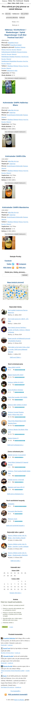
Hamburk (26, 115)
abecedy (8, 13)
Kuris (5, 676)
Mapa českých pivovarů (15, 282)
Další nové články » (15, 357)
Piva (14, 1)
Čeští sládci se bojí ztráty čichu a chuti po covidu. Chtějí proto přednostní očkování (19, 349)
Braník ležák (4, 663)
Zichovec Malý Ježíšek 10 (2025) (17, 405)
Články (10, 1)
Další (17, 3)
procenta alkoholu (12, 17)
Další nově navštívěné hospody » (15, 525)
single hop (12, 112)
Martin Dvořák (7, 666)
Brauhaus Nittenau (20, 47)
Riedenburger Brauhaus (8, 56)
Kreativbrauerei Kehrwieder (15, 115)
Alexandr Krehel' (8, 656)
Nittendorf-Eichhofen (22, 52)
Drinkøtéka (11, 504)
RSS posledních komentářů (17, 694)
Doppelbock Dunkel (15, 45)
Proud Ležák (4, 645)
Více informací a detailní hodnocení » (15, 78)
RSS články (7, 267)
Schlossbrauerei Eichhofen (9, 52)
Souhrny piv (19, 1)
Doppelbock (11, 42)
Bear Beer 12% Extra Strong (7, 652)
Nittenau (4, 49)
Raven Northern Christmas (15, 390)
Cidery (13, 3)
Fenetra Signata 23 (13, 438)
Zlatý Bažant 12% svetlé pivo (7, 687)
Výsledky (11, 627)
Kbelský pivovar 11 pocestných (17, 455)
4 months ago (18, 687)
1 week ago (10, 645)
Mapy (9, 3)
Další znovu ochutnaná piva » (15, 494)
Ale (17, 110)
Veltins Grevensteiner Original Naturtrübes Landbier (13, 670)
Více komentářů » (15, 691)
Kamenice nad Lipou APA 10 (16, 487)
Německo (19, 49)
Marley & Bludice (19, 700)
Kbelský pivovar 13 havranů (16, 479)
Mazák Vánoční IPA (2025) (15, 375)
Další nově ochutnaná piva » (16, 445)
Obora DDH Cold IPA (14, 367)
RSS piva (22, 267)
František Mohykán (9, 638)
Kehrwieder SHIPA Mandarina (15, 207)
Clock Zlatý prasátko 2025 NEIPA (17, 397)
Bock (16, 42)
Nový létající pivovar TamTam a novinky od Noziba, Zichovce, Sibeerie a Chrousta (19, 330)
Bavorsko (14, 49)
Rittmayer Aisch (12, 519)
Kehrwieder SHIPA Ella (15, 156)
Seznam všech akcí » (15, 593)
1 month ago (10, 663)
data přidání (24, 13)
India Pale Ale (12, 110)
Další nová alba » (15, 560)
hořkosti (22, 17)
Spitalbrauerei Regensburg (8, 61)
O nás (21, 3)
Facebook (8, 261)
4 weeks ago (17, 652)
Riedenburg (18, 56)
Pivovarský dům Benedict (15, 511)
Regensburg (19, 61)
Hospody (26, 1)
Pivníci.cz (4, 1)
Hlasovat (5, 627)
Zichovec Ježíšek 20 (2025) (15, 382)
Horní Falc (8, 49)
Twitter (9, 264)
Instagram (22, 264)
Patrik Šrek (6, 648)
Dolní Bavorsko (24, 56)
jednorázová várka (12, 70)
